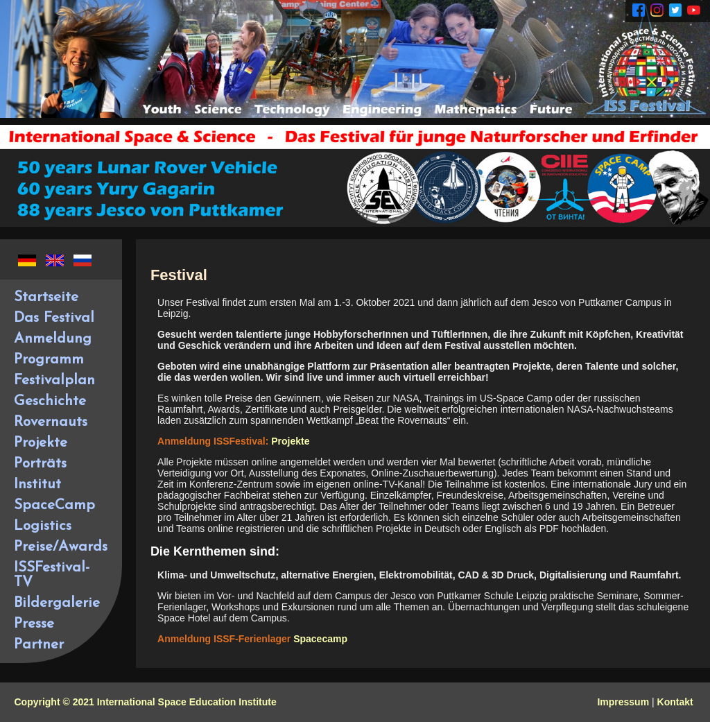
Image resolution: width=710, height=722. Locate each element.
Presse (34, 624)
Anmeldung (53, 339)
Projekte (40, 443)
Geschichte (50, 401)
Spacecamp (320, 638)
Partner (39, 644)
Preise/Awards (60, 547)
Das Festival (54, 318)
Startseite (46, 297)
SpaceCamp (54, 505)
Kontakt (675, 701)
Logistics (42, 526)
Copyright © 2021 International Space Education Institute (145, 701)
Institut (37, 484)
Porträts (40, 463)
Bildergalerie (57, 603)
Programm (49, 359)
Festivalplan (54, 380)
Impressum (623, 701)
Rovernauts (50, 422)
